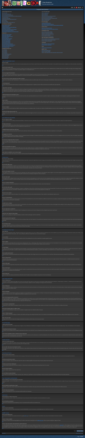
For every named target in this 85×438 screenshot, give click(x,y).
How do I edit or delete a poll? (6, 39)
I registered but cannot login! (6, 18)
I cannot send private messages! (46, 23)
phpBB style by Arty (78, 436)
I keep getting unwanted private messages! (48, 24)
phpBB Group (26, 415)
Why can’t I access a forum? (6, 40)
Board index (4, 433)
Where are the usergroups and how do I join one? (49, 16)
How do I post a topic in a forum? (7, 34)
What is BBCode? (4, 49)
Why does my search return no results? (47, 32)
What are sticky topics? (5, 56)
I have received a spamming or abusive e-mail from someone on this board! (52, 25)
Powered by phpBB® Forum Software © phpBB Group (81, 436)
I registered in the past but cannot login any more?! (9, 19)
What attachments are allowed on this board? (48, 43)
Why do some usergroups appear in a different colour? (49, 18)
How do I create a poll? (5, 37)
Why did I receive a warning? (6, 42)
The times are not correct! (5, 26)
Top (2, 70)
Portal (72, 7)
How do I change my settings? (6, 25)
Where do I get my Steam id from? (47, 47)
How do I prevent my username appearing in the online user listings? (11, 16)
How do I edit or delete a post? (6, 35)
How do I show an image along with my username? (9, 29)
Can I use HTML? (4, 50)
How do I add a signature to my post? (7, 36)
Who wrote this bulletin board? (46, 50)
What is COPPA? (4, 20)
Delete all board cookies (79, 433)
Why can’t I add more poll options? (7, 38)
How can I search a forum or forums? (47, 31)
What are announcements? (5, 55)
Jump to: (75, 430)
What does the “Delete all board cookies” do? (8, 22)
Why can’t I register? (5, 21)
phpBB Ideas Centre (40, 420)
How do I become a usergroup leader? (47, 17)
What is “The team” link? (45, 20)
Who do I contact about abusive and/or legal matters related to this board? (52, 52)
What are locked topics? (5, 57)
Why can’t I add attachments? (6, 41)
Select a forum (80, 430)
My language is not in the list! (6, 28)
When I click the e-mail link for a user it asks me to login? (10, 31)
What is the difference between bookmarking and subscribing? (50, 38)
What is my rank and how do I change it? (8, 30)
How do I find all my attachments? (47, 44)
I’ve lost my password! (5, 17)
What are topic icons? (5, 58)
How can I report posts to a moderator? (7, 43)
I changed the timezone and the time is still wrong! (9, 27)
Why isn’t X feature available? (46, 51)
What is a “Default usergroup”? (46, 19)
